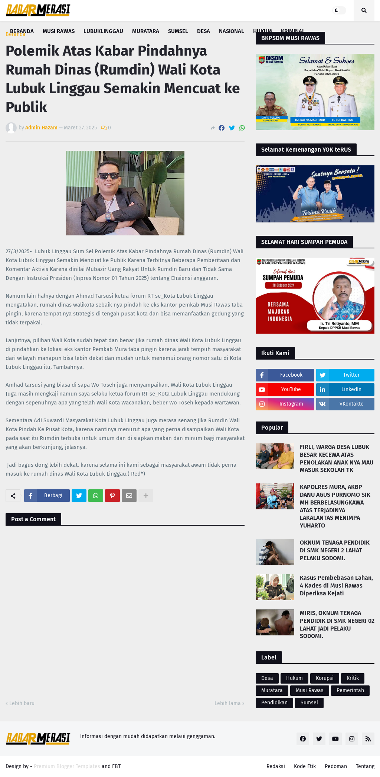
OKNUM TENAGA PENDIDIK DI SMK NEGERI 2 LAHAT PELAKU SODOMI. (335, 550)
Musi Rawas (310, 690)
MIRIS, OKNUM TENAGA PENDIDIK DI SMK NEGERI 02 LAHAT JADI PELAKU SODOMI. (337, 624)
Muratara (272, 690)
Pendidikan (274, 703)
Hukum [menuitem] (262, 31)
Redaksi (275, 766)
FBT (116, 766)
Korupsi (325, 678)
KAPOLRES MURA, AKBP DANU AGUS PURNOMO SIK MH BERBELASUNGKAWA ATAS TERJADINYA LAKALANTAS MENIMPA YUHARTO (335, 506)
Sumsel (309, 703)
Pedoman (336, 766)
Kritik (353, 678)
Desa (267, 678)
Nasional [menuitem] (231, 31)
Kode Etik (305, 766)
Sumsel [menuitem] (178, 31)
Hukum (294, 678)
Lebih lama (227, 703)
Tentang (365, 766)
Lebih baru (22, 703)
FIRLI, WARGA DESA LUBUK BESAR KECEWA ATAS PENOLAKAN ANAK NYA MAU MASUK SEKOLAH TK (336, 458)
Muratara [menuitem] (145, 31)
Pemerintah (350, 690)
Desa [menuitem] (203, 31)
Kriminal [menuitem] (293, 31)
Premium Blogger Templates (67, 766)
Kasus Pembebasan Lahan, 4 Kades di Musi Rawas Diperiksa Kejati (336, 585)
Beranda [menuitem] (22, 31)
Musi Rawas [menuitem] (59, 31)
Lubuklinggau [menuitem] (103, 31)
